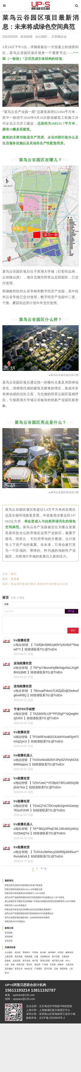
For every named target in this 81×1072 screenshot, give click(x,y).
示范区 (24, 989)
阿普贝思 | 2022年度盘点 (21, 921)
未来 (45, 1005)
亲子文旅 (25, 1021)
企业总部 (22, 1000)
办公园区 (41, 36)
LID (58, 1021)
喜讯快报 (26, 36)
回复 (30, 658)
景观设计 (36, 984)
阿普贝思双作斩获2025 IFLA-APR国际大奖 (32, 899)
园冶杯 (60, 984)
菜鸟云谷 (39, 1015)
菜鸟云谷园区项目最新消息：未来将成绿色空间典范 (38, 938)
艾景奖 (43, 1010)
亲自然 (24, 984)
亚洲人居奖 (63, 1000)
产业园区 (11, 1021)
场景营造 (47, 1021)
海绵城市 (11, 989)
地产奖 (49, 1000)
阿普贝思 (56, 1005)
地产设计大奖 (14, 1005)
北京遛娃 (25, 1015)
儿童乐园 (50, 989)
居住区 (10, 1010)
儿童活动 (11, 1015)
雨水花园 (64, 989)
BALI (66, 1021)
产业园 (32, 1010)
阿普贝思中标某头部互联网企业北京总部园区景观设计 (39, 927)
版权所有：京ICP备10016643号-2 (45, 1066)
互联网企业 (59, 36)
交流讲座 (11, 958)
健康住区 (36, 989)
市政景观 (11, 994)
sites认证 (53, 1015)
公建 (22, 994)
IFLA (28, 1005)
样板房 (55, 1010)
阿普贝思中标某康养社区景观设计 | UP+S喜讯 (34, 904)
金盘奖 (10, 1000)
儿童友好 (64, 994)
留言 (71, 633)
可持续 (49, 984)
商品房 (21, 1010)
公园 (37, 1005)
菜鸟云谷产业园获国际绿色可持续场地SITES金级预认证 (41, 932)
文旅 (36, 1021)
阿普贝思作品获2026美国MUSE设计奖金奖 (32, 893)
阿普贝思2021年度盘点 (20, 943)
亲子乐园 (50, 994)
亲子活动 (36, 1000)
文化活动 (11, 969)
